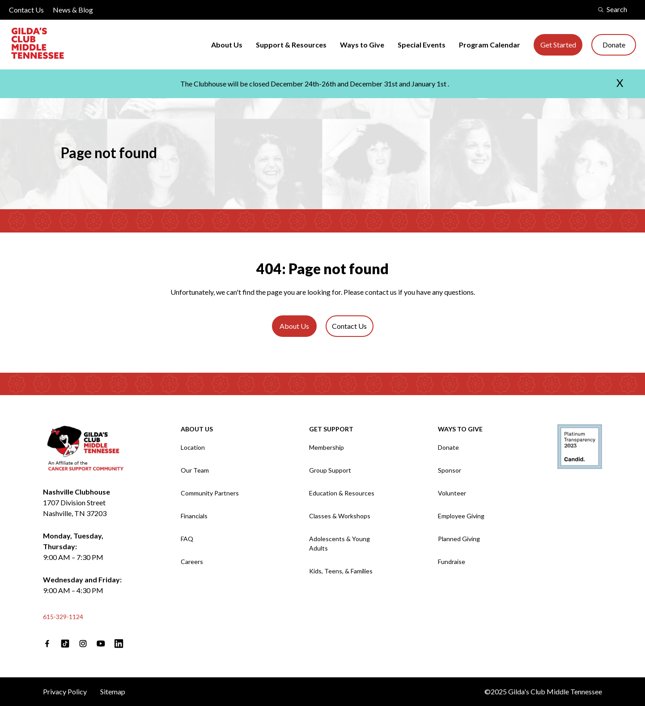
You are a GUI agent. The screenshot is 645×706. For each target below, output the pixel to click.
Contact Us (26, 9)
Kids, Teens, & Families (341, 571)
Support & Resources (291, 44)
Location (193, 447)
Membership (326, 447)
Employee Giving (461, 516)
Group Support (330, 470)
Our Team (195, 470)
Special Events (422, 44)
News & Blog (73, 9)
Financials (194, 516)
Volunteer (452, 493)
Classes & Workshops (339, 516)
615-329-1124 (63, 616)
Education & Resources (341, 493)
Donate (614, 44)
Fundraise (451, 561)
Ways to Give (362, 44)
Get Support (331, 429)
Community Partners (210, 493)
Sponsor (449, 470)
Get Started (558, 44)
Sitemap (112, 691)
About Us (226, 44)
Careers (192, 561)
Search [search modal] (612, 9)
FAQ (187, 538)
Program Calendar (489, 44)
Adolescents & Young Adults (339, 543)
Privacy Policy (65, 691)
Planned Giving (459, 538)
